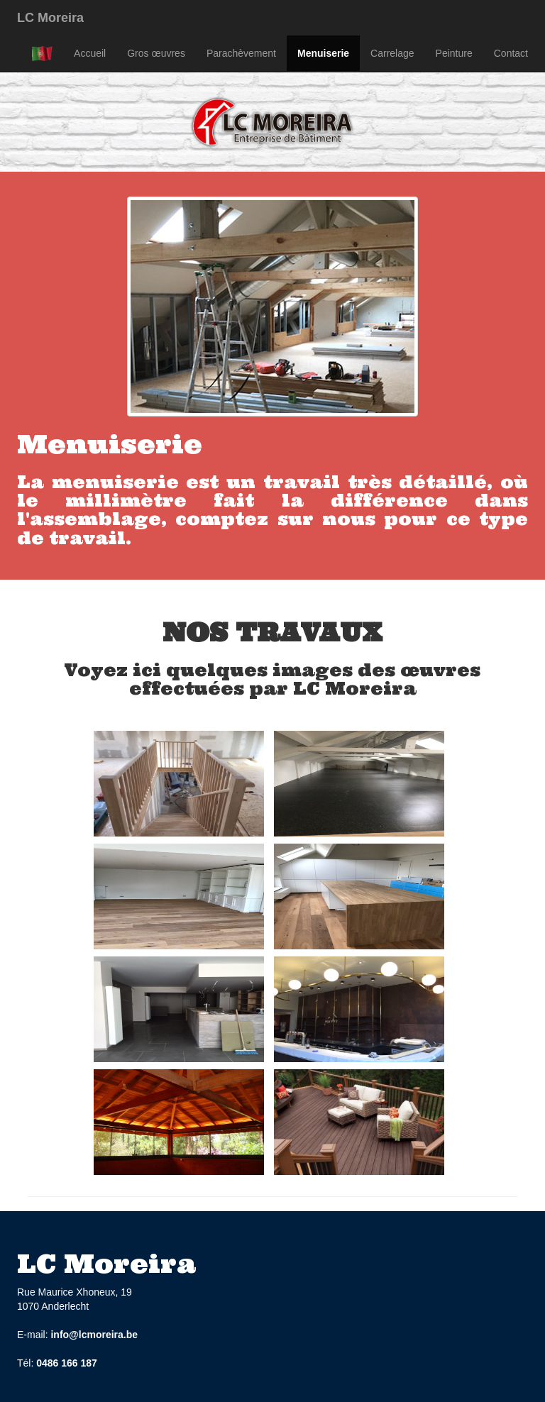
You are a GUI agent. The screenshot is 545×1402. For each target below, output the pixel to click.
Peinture (454, 53)
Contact (511, 53)
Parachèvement (241, 53)
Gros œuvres (156, 53)
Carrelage (392, 53)
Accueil (90, 53)
